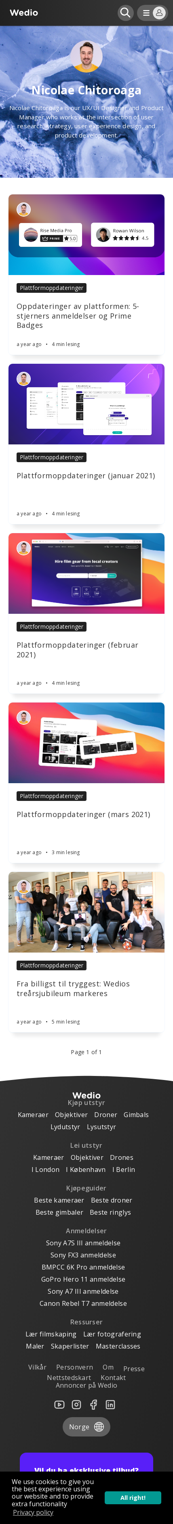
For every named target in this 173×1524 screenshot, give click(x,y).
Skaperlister (70, 1346)
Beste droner (112, 1200)
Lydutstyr (65, 1126)
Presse (134, 1368)
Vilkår (37, 1367)
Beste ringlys (110, 1212)
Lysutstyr (101, 1126)
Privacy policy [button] (33, 1512)
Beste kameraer (59, 1200)
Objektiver (71, 1114)
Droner (105, 1114)
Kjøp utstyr (86, 1102)
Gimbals (136, 1114)
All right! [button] (133, 1497)
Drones (121, 1157)
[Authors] (24, 209)
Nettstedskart (69, 1377)
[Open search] (126, 13)
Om (108, 1367)
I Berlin (123, 1169)
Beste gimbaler (59, 1212)
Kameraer (33, 1114)
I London (46, 1169)
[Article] (86, 234)
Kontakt (113, 1377)
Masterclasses (118, 1346)
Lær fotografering (112, 1334)
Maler (35, 1346)
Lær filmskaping (51, 1334)
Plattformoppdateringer (51, 288)
